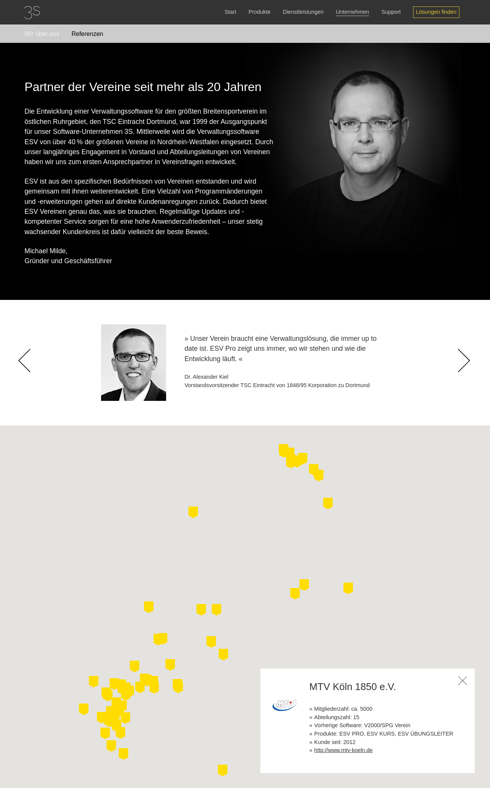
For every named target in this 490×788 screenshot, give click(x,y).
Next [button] (465, 376)
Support (390, 12)
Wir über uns (41, 34)
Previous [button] (31, 376)
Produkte (259, 12)
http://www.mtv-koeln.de (343, 750)
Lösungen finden (436, 12)
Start (230, 12)
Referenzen (87, 34)
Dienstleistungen (303, 12)
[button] (234, 741)
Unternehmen (352, 12)
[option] (245, 362)
